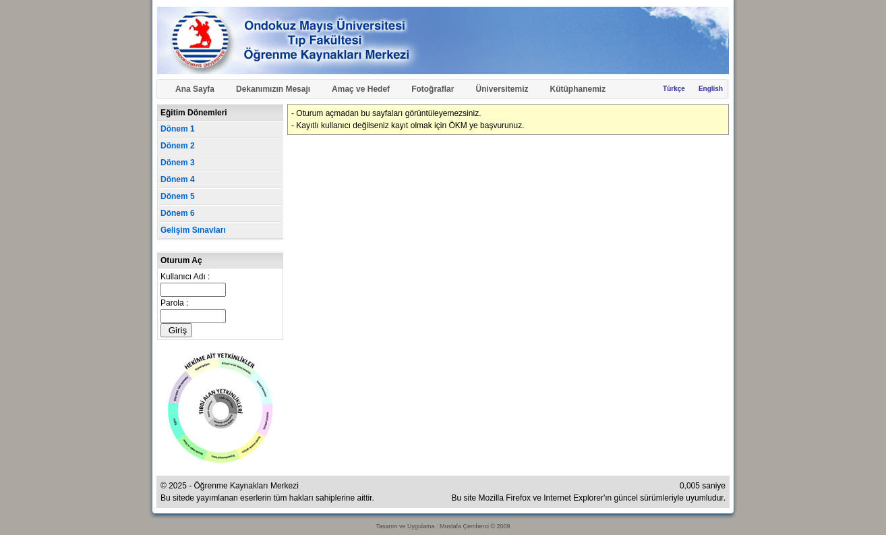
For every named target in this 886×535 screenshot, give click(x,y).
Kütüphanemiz (578, 89)
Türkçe (674, 88)
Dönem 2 (177, 145)
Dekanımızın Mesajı (273, 89)
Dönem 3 (177, 162)
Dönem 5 (177, 196)
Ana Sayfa (194, 89)
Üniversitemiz (501, 89)
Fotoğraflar (432, 89)
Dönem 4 (177, 179)
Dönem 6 (177, 213)
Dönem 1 (177, 129)
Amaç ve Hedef (361, 89)
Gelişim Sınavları (193, 230)
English (711, 88)
